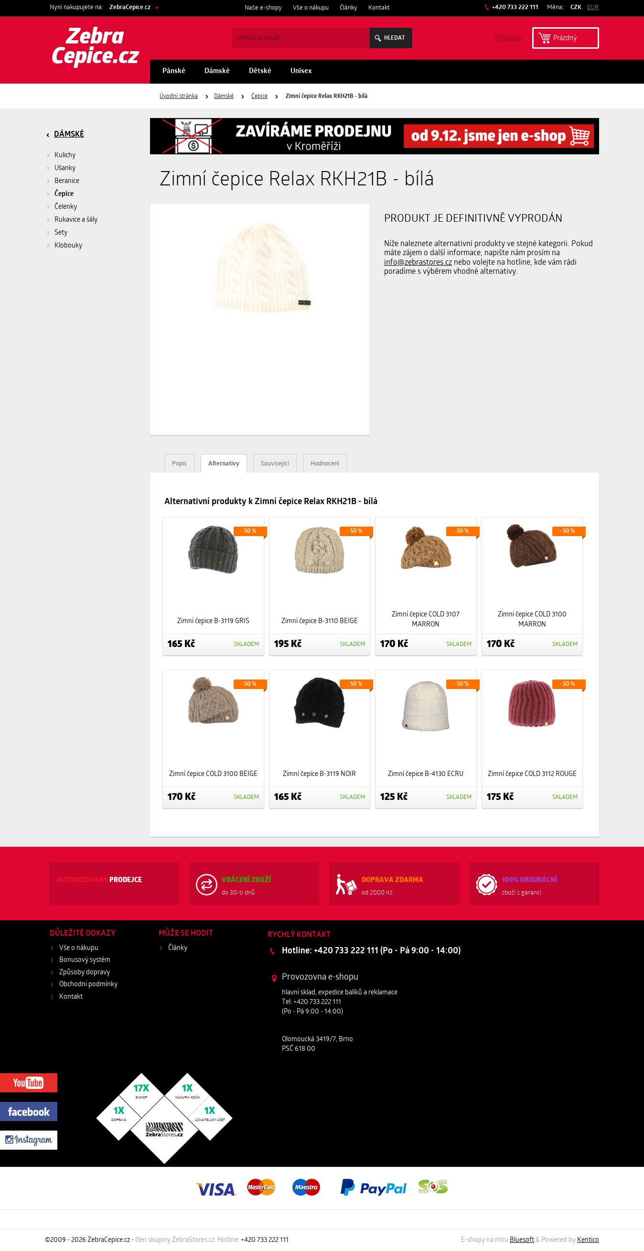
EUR (593, 7)
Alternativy (223, 464)
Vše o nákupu (311, 8)
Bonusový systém (84, 960)
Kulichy (64, 155)
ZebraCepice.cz (129, 7)
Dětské (260, 71)
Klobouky (68, 245)
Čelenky (65, 207)
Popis (179, 464)
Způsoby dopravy (84, 972)
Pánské (173, 71)
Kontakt (379, 8)
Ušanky (64, 168)
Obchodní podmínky (88, 984)
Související (275, 464)
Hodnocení (325, 464)
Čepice (259, 96)
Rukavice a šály (75, 220)
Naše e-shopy (263, 8)
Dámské (217, 71)
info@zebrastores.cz (418, 263)
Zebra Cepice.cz (95, 47)
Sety (60, 233)
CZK (575, 7)
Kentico (588, 1240)
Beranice (66, 181)
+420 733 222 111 (514, 7)
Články (348, 8)
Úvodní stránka (179, 96)
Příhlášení (509, 37)
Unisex (301, 71)
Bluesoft (522, 1240)
